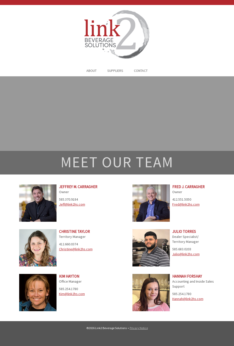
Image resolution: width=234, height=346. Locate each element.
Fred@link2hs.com (186, 204)
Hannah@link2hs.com (187, 299)
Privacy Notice (139, 328)
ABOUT (91, 70)
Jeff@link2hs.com (72, 204)
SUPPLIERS (115, 70)
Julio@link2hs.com (186, 254)
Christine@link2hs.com (76, 249)
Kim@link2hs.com (72, 294)
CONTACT (141, 70)
